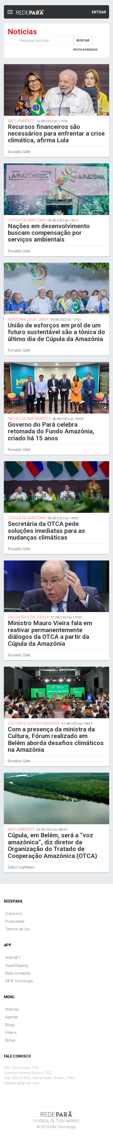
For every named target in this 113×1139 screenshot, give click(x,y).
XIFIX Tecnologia (19, 981)
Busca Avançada (85, 49)
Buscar (82, 40)
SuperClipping (16, 965)
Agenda (11, 1017)
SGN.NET (12, 958)
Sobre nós (13, 914)
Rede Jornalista (17, 973)
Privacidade (14, 921)
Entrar (99, 12)
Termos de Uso (17, 929)
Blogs (10, 1025)
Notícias (12, 1009)
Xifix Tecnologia (63, 1127)
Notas (10, 1040)
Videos (11, 1032)
